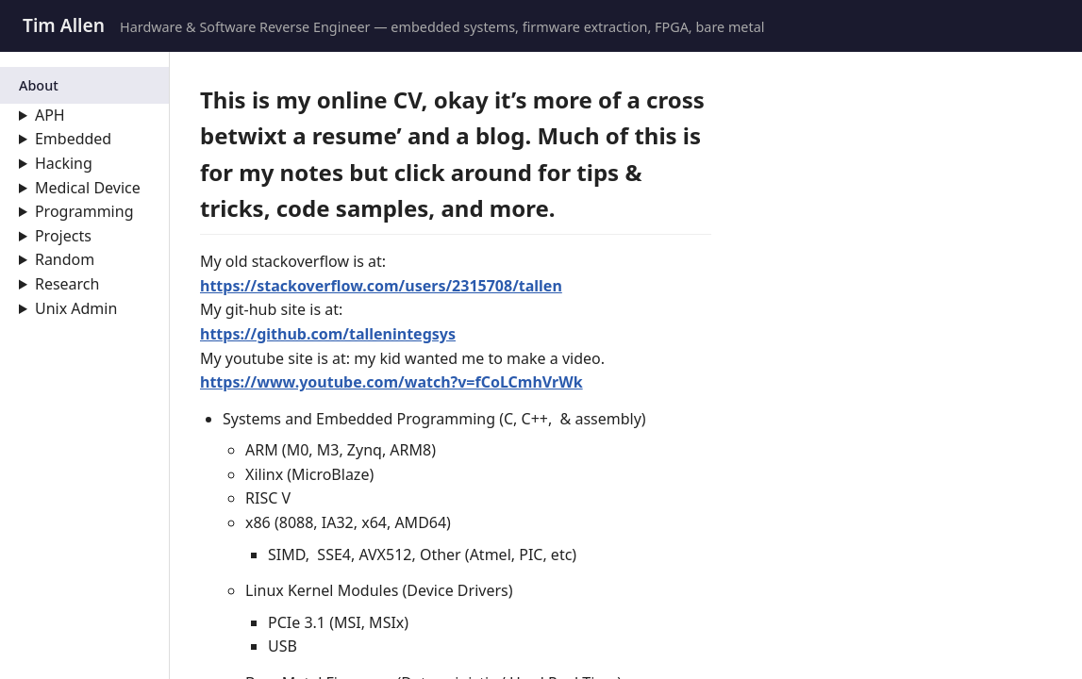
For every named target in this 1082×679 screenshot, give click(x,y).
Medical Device (88, 187)
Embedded (73, 138)
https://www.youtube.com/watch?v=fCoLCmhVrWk (391, 382)
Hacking (63, 163)
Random (64, 259)
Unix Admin (76, 308)
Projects (63, 235)
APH (50, 115)
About (38, 85)
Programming (84, 211)
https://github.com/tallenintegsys (328, 333)
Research (67, 283)
